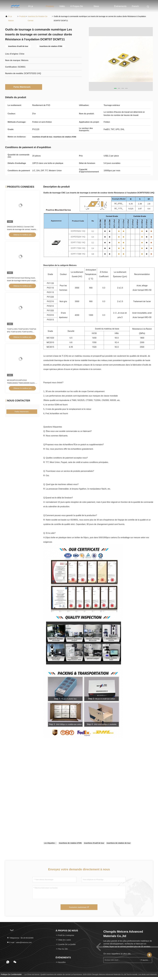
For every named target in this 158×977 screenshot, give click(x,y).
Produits (50, 6)
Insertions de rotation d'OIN (70, 843)
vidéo (62, 6)
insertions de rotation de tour (119, 843)
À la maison (31, 7)
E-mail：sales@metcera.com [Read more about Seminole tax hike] (19, 942)
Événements (120, 6)
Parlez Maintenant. (24, 87)
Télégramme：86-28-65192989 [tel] (20, 938)
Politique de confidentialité (11, 974)
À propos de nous (76, 7)
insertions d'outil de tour (94, 843)
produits (22, 16)
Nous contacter (98, 7)
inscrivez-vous (145, 960)
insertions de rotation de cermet (37, 18)
